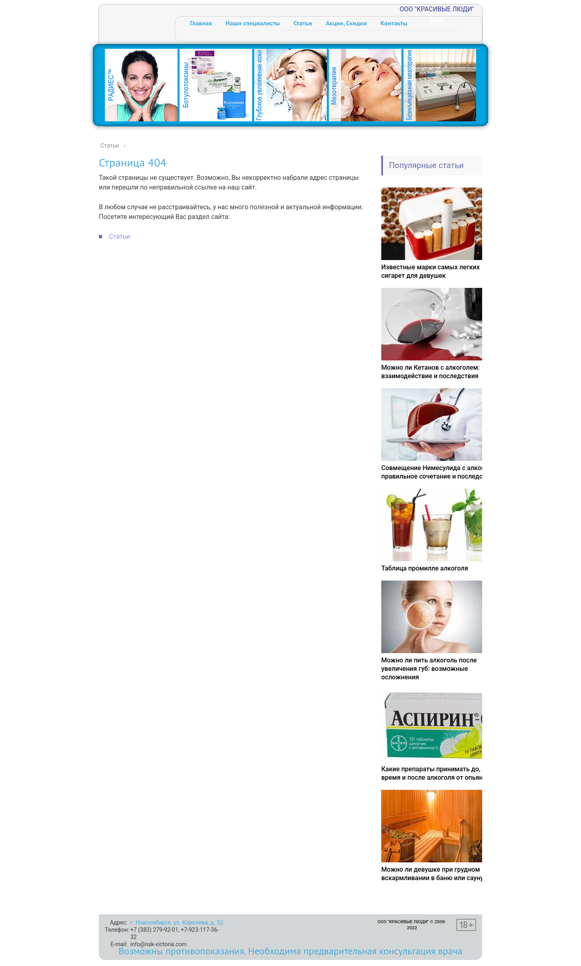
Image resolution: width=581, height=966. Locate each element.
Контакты (394, 23)
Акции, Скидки (346, 23)
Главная (201, 23)
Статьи (302, 23)
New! (438, 20)
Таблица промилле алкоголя (424, 568)
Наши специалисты (253, 23)
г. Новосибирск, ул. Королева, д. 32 (176, 922)
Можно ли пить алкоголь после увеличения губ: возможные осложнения (429, 668)
